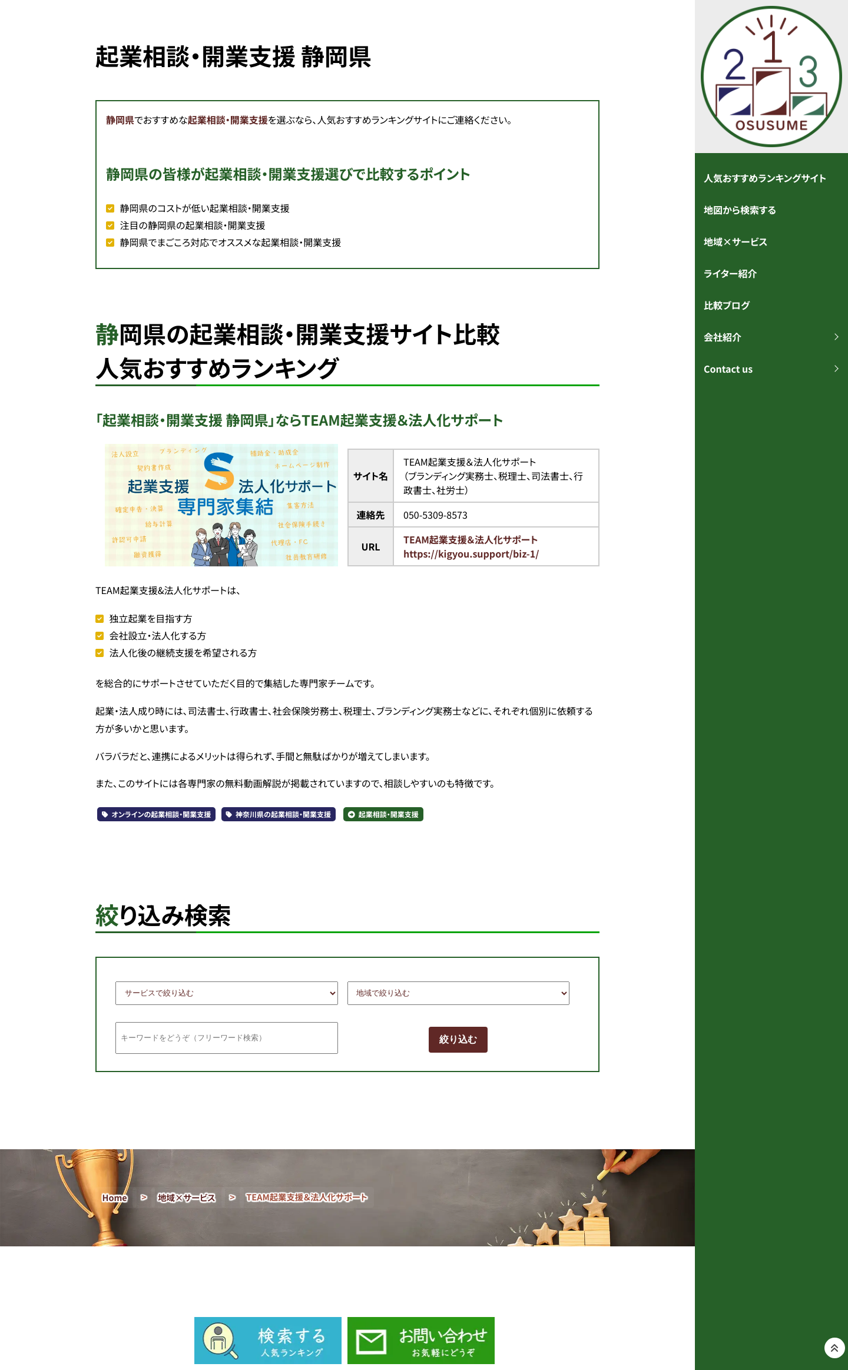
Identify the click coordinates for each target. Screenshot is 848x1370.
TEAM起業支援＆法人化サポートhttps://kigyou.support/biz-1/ (471, 546)
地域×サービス (187, 1198)
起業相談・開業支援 (228, 119)
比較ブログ (727, 305)
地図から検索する (740, 210)
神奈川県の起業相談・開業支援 (283, 815)
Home (114, 1198)
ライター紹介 (730, 273)
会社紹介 (722, 337)
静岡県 (120, 119)
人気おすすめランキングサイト (765, 178)
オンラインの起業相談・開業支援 (161, 815)
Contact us (728, 368)
